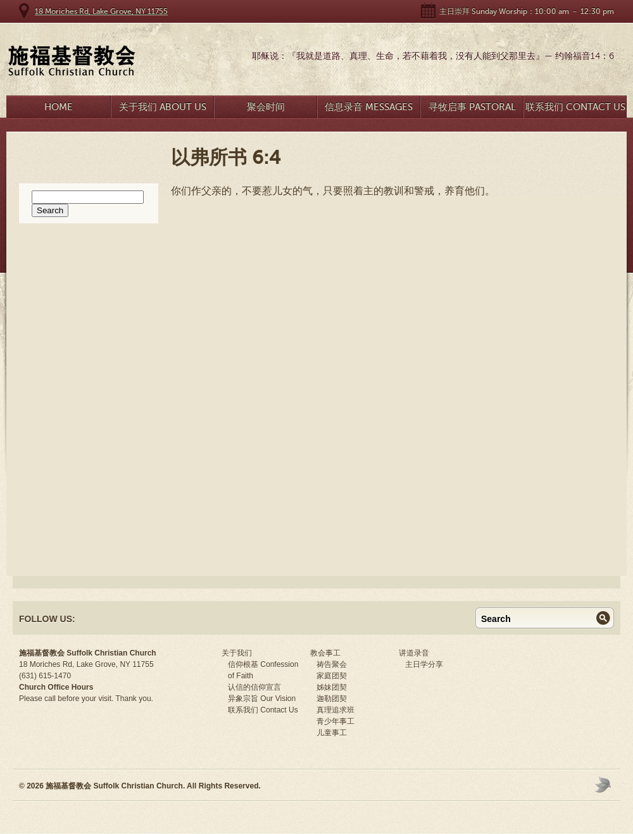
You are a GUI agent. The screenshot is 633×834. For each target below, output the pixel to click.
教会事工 (325, 653)
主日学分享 (424, 664)
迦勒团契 (331, 698)
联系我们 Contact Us (575, 107)
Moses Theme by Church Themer (604, 784)
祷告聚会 (331, 664)
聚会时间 (266, 107)
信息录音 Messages (369, 107)
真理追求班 (335, 710)
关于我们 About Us (162, 107)
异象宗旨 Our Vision (262, 698)
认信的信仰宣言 (254, 687)
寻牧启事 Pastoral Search (472, 109)
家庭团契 (331, 675)
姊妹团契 (331, 687)
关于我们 (237, 653)
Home (58, 107)
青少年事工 (335, 721)
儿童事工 (331, 732)
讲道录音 (414, 653)
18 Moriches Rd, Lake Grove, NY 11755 (101, 11)
